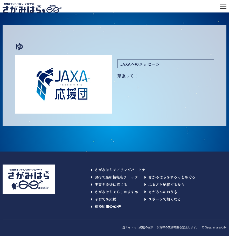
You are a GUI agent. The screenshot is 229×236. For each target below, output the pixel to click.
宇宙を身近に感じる (109, 184)
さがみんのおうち (160, 191)
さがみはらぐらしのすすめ (114, 191)
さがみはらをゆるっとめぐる (170, 177)
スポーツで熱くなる (162, 199)
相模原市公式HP (106, 206)
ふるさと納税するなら (164, 184)
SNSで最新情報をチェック (114, 177)
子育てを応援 (103, 199)
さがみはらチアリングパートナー (120, 169)
